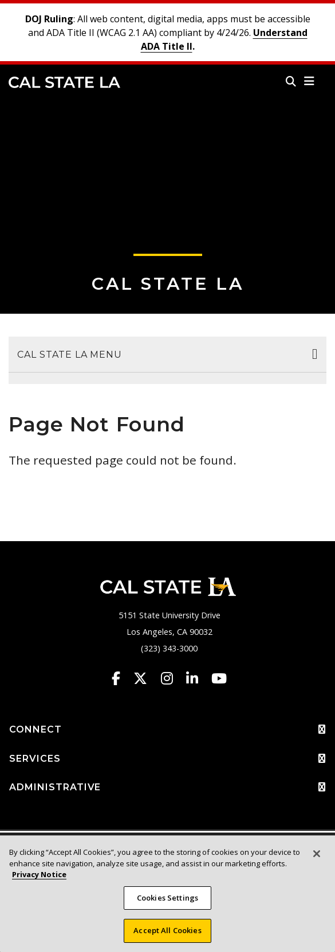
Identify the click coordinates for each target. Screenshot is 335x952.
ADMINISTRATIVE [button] (167, 787)
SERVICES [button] (167, 759)
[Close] (316, 853)
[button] (309, 81)
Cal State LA (64, 82)
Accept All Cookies (167, 930)
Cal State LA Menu (69, 354)
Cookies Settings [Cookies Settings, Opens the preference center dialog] (167, 898)
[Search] (291, 81)
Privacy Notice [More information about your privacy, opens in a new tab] (39, 874)
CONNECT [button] (167, 729)
